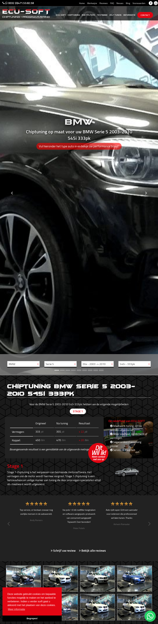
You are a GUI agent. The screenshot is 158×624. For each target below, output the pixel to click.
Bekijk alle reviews (92, 551)
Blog (128, 3)
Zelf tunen (115, 14)
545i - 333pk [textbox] (127, 364)
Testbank (102, 14)
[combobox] (23, 364)
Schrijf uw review (63, 551)
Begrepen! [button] (32, 618)
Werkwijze (92, 3)
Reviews (104, 3)
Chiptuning (74, 14)
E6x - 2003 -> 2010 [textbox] (94, 364)
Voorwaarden (139, 3)
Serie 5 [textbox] (50, 364)
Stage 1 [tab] (78, 411)
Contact (145, 15)
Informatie (129, 14)
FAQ (112, 3)
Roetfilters (88, 14)
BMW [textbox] (12, 364)
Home (82, 3)
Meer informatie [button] (16, 609)
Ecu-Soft (61, 14)
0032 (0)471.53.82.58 (18, 3)
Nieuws (119, 3)
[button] (12, 187)
